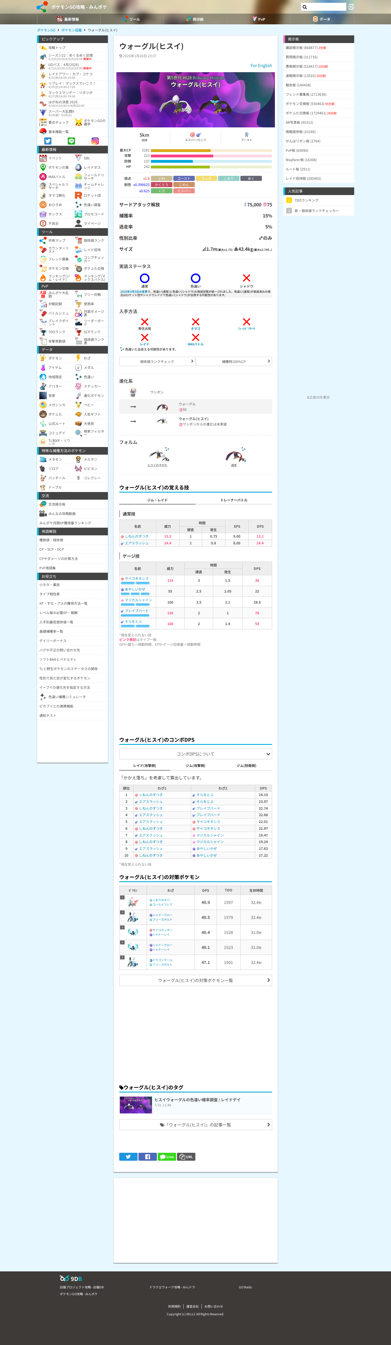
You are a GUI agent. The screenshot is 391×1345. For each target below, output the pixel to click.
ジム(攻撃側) (196, 765)
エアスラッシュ (137, 542)
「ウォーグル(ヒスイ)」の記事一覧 (195, 1125)
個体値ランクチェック (157, 361)
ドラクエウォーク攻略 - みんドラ (172, 1287)
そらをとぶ (133, 621)
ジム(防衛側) (247, 765)
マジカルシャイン (138, 599)
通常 (234, 465)
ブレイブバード (137, 610)
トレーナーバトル (233, 499)
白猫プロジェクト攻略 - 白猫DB (82, 1287)
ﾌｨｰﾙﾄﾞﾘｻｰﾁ (246, 328)
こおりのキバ (161, 900)
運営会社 (192, 1306)
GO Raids (245, 1287)
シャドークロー (162, 915)
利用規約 (174, 1306)
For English (261, 65)
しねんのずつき (137, 536)
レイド (144, 344)
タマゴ (195, 328)
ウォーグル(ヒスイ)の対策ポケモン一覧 (195, 980)
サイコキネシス (137, 578)
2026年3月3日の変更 (134, 291)
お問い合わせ (213, 1306)
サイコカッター (162, 930)
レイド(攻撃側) (144, 765)
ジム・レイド (157, 499)
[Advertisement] (195, 690)
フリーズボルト (162, 919)
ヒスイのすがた (157, 465)
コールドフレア (162, 904)
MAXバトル (196, 344)
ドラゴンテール (162, 960)
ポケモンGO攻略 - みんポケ (79, 6)
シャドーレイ (161, 934)
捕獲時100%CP (234, 361)
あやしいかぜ (135, 589)
